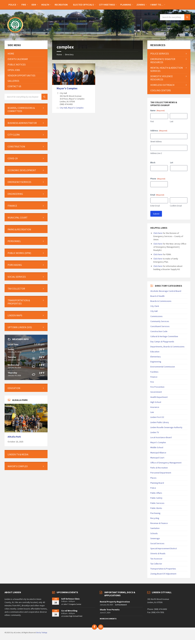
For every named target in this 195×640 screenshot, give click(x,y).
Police (153, 488)
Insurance (154, 407)
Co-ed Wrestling (69, 610)
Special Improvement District (163, 548)
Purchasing (155, 513)
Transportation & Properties (163, 568)
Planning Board (157, 482)
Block (152, 162)
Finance (153, 376)
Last (171, 121)
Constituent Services (160, 326)
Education (154, 351)
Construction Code (158, 331)
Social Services (157, 543)
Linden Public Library (159, 422)
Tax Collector (156, 563)
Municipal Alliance (158, 452)
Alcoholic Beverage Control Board (165, 291)
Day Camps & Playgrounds (162, 341)
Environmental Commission (162, 366)
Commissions (156, 316)
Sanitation (155, 528)
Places (153, 477)
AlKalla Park (14, 436)
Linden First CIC (157, 417)
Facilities (154, 371)
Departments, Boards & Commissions (167, 346)
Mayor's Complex (75, 107)
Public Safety (156, 498)
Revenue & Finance (159, 523)
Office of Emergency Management (165, 462)
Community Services (159, 321)
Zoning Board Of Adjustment (163, 573)
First (152, 121)
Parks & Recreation (159, 467)
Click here (157, 233)
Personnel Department (160, 472)
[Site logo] (15, 34)
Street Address (156, 141)
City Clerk (154, 306)
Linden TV (154, 432)
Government (156, 392)
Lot (171, 162)
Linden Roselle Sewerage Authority (166, 427)
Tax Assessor (156, 558)
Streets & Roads (157, 553)
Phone (157, 178)
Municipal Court (157, 457)
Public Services (157, 503)
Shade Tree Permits (110, 609)
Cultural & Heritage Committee (164, 336)
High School (155, 402)
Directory (69, 54)
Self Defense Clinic (70, 598)
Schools (154, 533)
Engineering (155, 361)
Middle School (156, 447)
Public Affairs (156, 493)
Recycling (154, 518)
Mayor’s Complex (67, 88)
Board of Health (157, 296)
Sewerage (155, 538)
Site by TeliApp (41, 632)
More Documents (108, 618)
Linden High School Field (72, 616)
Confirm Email (176, 205)
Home (59, 54)
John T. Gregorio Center (72, 604)
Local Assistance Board (161, 437)
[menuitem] (12, 5)
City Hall (63, 107)
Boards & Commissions (160, 301)
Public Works (156, 508)
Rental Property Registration (115, 601)
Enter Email (155, 205)
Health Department (159, 397)
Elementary (155, 356)
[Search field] (175, 17)
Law (152, 412)
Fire (152, 381)
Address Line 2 (156, 153)
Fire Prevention (157, 386)
